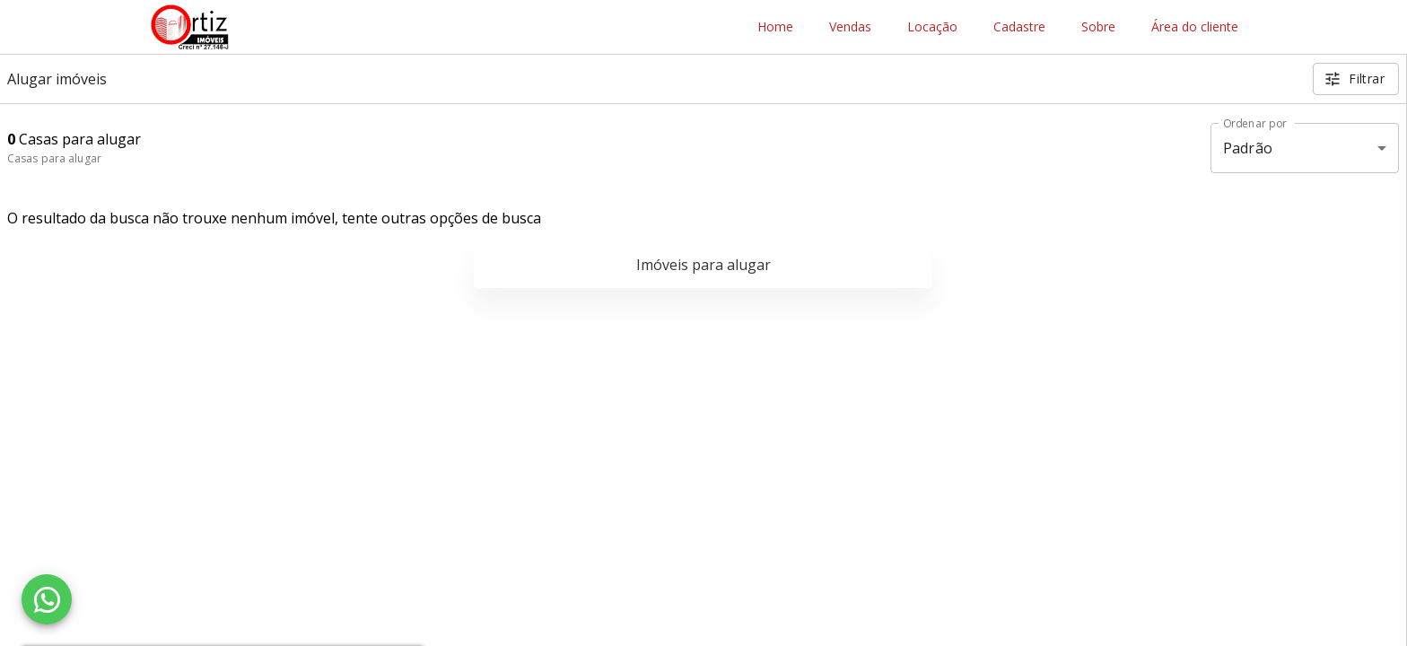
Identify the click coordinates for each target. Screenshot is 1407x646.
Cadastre (1019, 27)
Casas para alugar (54, 158)
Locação (932, 27)
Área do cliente (1194, 27)
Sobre (1098, 27)
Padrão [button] (1247, 148)
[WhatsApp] (47, 599)
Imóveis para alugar (703, 265)
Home (775, 27)
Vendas (850, 27)
